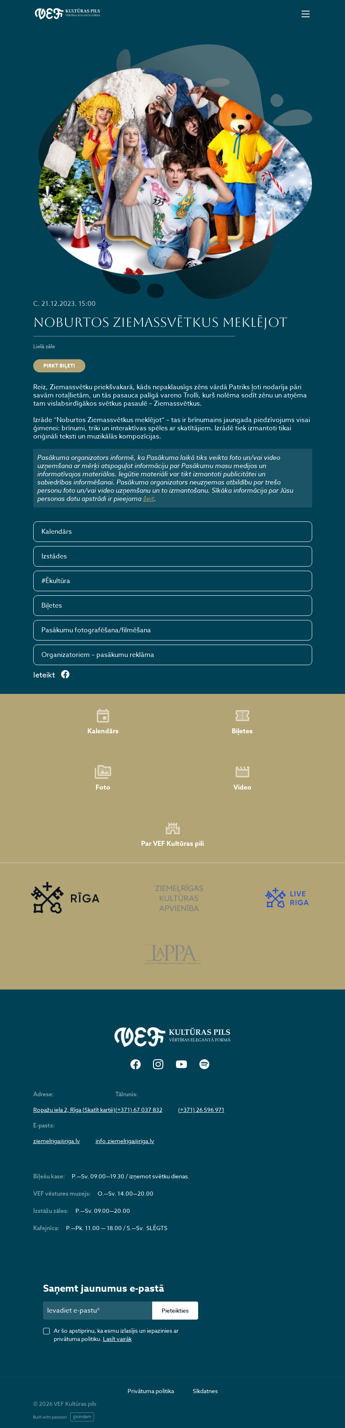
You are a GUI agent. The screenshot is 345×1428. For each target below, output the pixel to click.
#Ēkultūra (55, 581)
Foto (103, 778)
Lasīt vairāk (117, 1339)
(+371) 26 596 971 (201, 1109)
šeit (148, 498)
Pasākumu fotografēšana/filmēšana (96, 630)
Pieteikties (175, 1310)
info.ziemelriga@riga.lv (125, 1141)
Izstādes (54, 556)
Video (242, 778)
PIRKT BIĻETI (59, 365)
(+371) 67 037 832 (138, 1109)
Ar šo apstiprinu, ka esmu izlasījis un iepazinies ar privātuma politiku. (116, 1335)
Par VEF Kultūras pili (172, 834)
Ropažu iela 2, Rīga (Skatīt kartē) (74, 1109)
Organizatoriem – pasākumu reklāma (97, 655)
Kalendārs (56, 532)
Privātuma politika (151, 1391)
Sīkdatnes (205, 1391)
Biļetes (51, 606)
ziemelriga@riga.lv (56, 1141)
